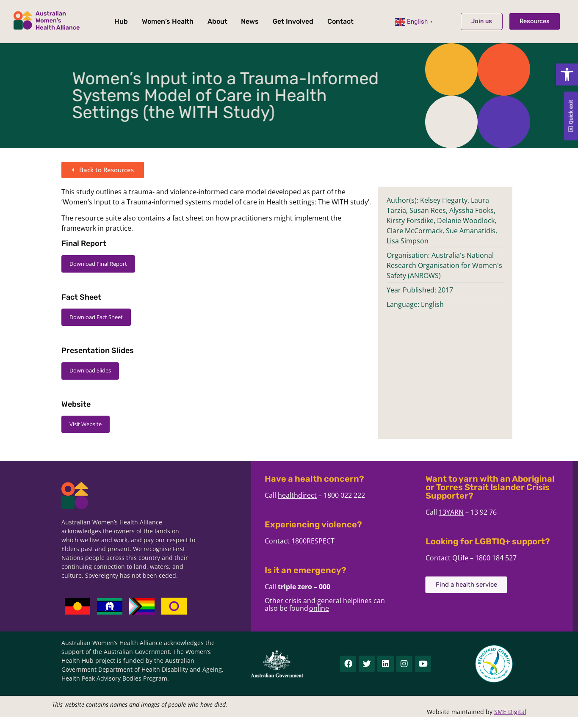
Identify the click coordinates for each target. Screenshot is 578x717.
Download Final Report (98, 263)
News (250, 21)
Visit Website (85, 424)
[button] (567, 74)
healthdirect (358, 495)
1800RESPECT (373, 541)
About (217, 21)
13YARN (512, 512)
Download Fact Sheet (96, 317)
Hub (121, 21)
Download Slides (90, 370)
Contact (340, 21)
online (380, 608)
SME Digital (510, 712)
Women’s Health (168, 21)
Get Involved (293, 21)
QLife (521, 558)
